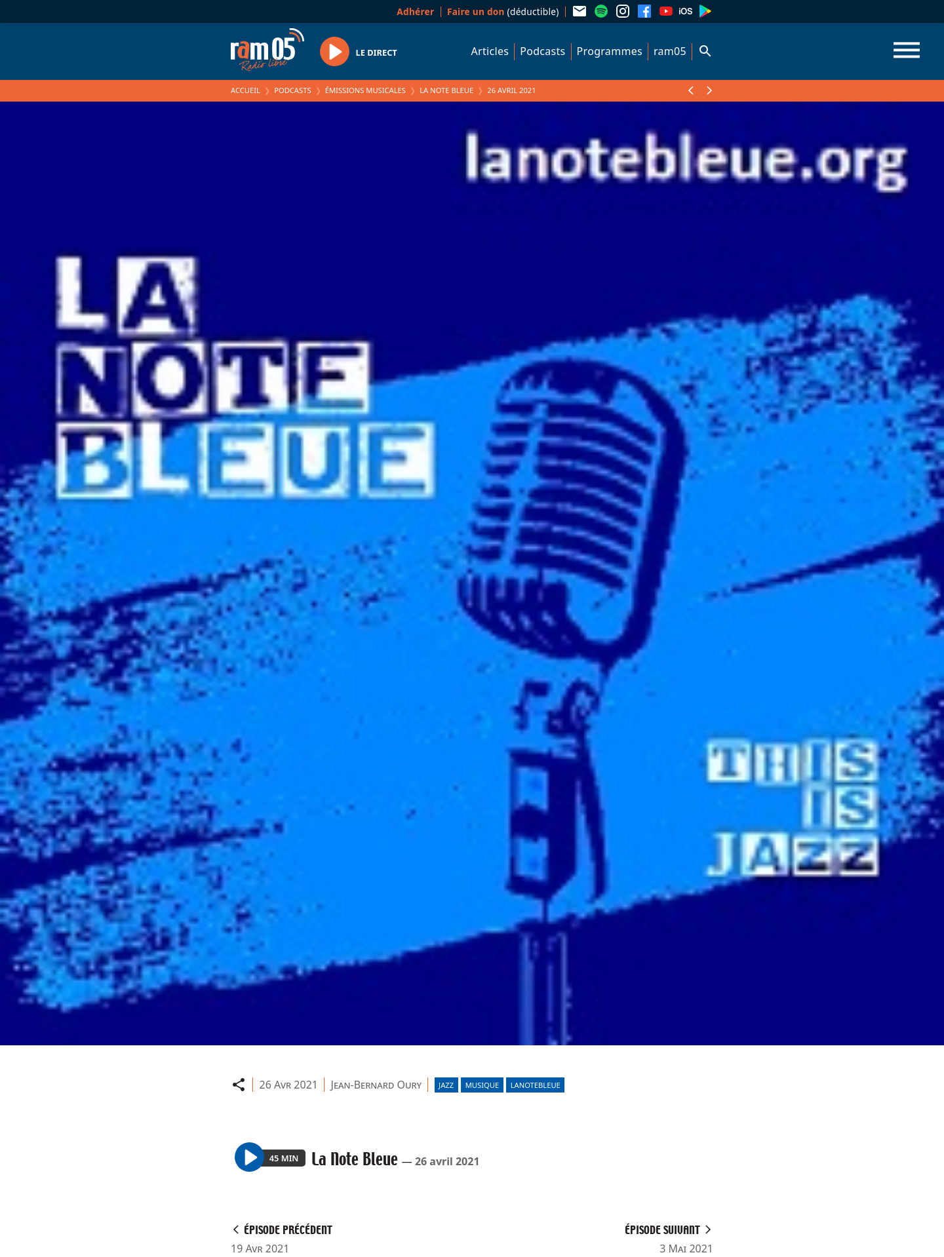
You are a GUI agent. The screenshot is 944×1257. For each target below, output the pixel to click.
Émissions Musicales (365, 90)
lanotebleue (535, 1085)
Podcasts (542, 51)
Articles (490, 51)
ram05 (670, 51)
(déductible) (503, 11)
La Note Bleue (446, 90)
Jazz (446, 1085)
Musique (482, 1085)
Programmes (609, 51)
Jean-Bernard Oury (376, 1084)
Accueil (245, 90)
